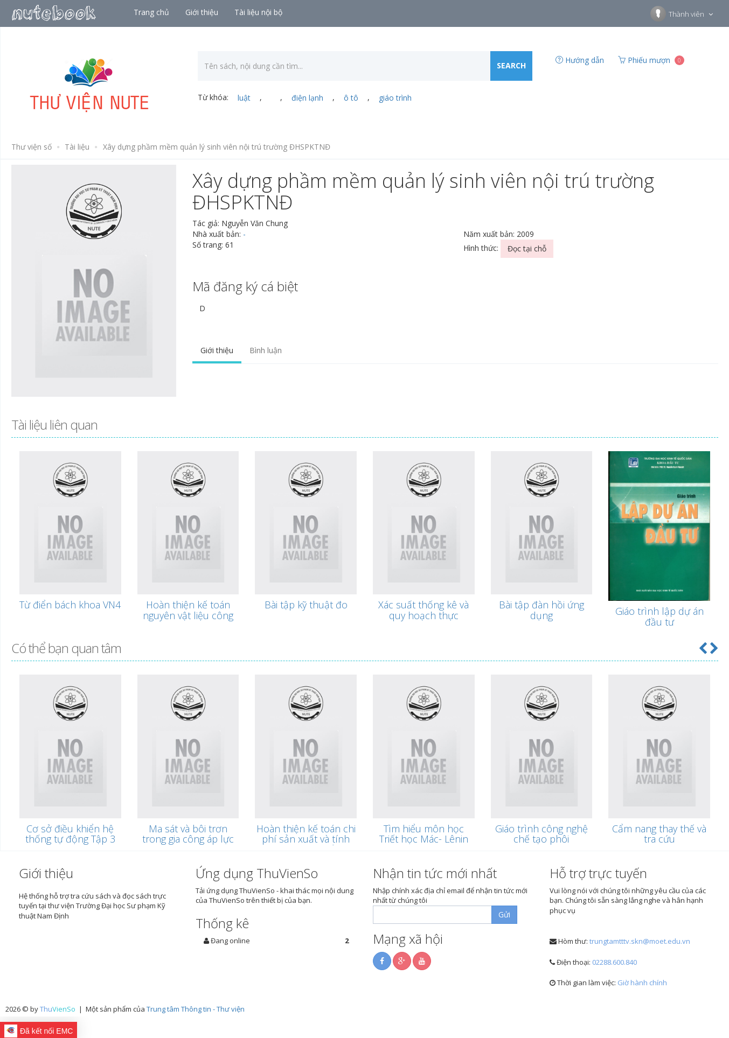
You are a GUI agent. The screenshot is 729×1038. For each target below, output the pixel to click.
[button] (702, 648)
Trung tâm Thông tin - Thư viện (196, 1009)
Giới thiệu (202, 12)
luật (244, 98)
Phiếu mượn (651, 60)
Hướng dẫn (580, 60)
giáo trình (395, 98)
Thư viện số (31, 147)
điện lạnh (307, 98)
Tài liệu (77, 147)
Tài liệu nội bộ (259, 12)
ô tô (351, 98)
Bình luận (265, 350)
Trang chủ (152, 12)
